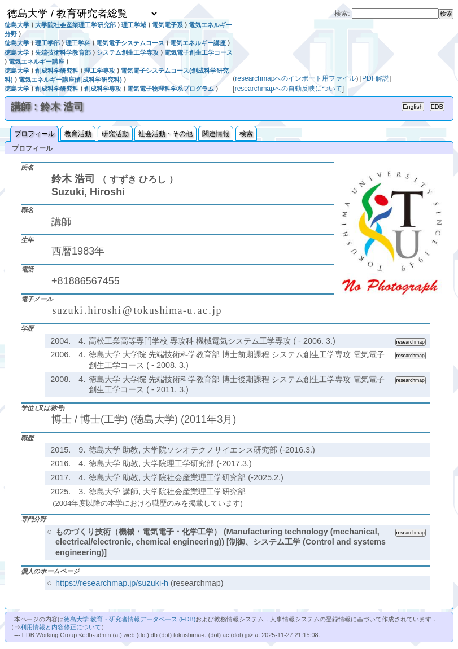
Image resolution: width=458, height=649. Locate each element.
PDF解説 (375, 78)
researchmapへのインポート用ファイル (295, 78)
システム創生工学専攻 (128, 52)
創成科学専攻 (102, 88)
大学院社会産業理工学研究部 (75, 24)
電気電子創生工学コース (198, 52)
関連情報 (215, 134)
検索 (246, 134)
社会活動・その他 (165, 134)
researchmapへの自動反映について (288, 89)
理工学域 (133, 24)
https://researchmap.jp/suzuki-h (111, 582)
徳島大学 (17, 24)
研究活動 (115, 134)
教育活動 (77, 134)
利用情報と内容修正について (60, 627)
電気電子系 (167, 24)
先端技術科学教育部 (63, 52)
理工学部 (47, 43)
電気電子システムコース (130, 43)
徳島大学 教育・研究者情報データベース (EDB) (129, 619)
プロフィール (34, 134)
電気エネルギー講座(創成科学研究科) (70, 79)
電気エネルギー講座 (198, 43)
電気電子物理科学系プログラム (170, 88)
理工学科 (78, 43)
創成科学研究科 (56, 70)
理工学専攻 (99, 70)
